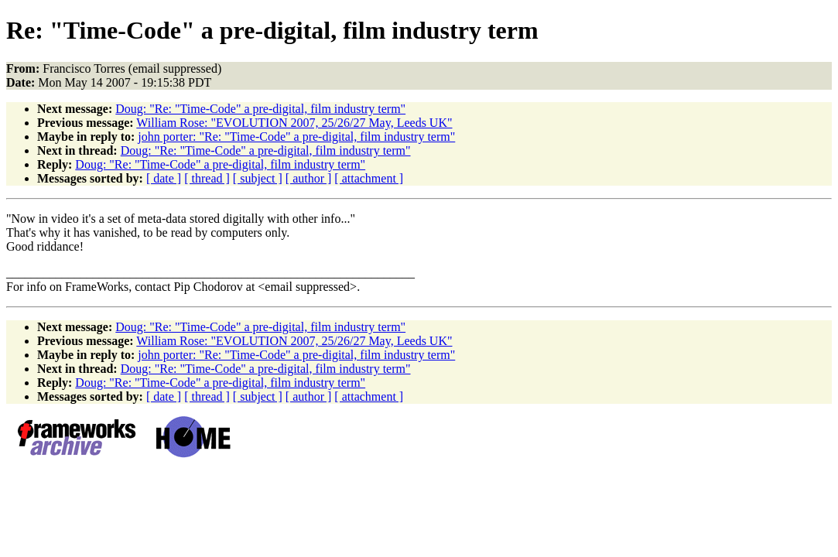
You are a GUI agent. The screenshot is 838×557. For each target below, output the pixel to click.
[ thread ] (207, 178)
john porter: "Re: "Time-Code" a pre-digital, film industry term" (296, 136)
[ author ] (309, 178)
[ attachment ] (368, 178)
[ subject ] (257, 178)
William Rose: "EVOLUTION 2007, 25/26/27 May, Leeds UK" (294, 122)
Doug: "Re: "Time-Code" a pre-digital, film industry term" (260, 108)
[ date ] (163, 178)
